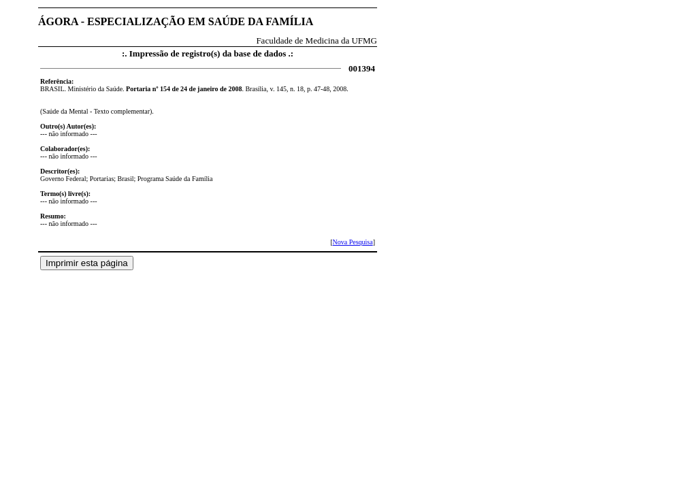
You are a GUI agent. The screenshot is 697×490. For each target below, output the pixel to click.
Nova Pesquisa (352, 242)
